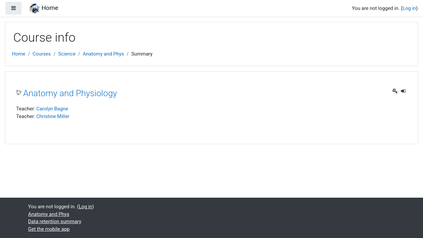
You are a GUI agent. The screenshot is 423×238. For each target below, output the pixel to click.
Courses (42, 54)
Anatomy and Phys (103, 54)
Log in (409, 8)
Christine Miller (52, 116)
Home (18, 54)
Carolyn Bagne (52, 109)
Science (66, 54)
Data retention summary (54, 221)
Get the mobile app (49, 229)
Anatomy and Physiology (70, 93)
